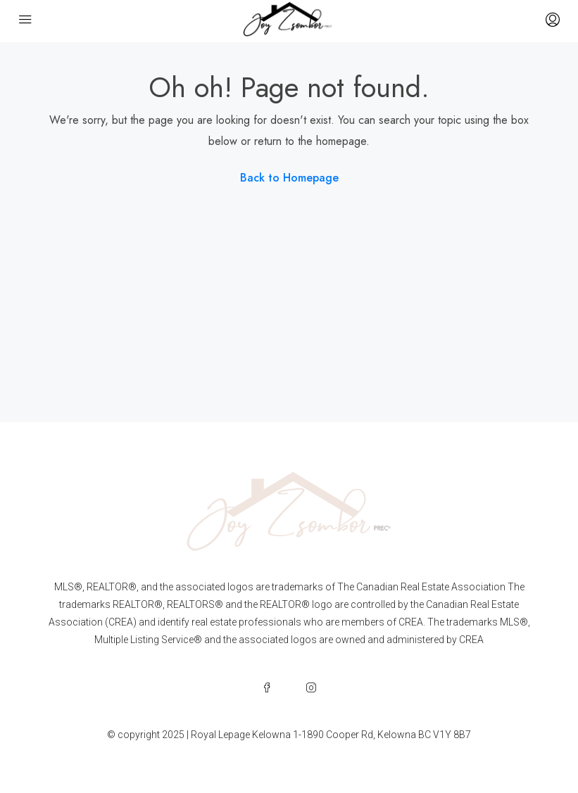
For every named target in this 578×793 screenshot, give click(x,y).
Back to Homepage (289, 178)
